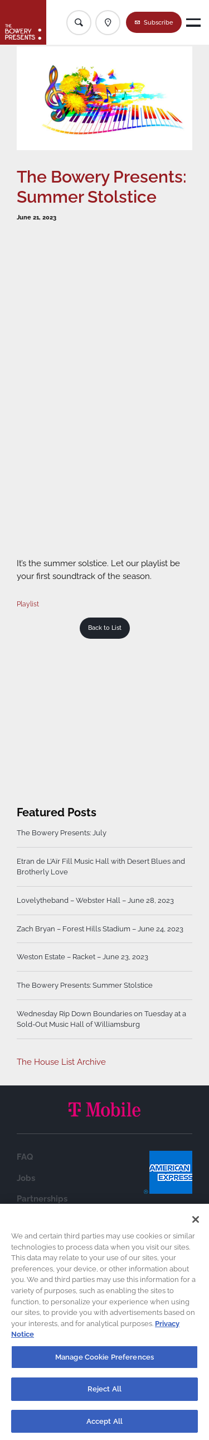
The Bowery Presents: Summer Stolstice (85, 985)
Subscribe (158, 22)
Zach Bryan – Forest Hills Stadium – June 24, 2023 (100, 929)
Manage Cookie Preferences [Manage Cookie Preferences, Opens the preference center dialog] (104, 1359)
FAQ (25, 1157)
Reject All (104, 1392)
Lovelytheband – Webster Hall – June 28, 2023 (95, 900)
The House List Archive (61, 1062)
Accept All (104, 1424)
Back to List (104, 628)
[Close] (195, 1222)
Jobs (26, 1178)
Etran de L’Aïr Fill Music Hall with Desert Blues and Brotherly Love (101, 867)
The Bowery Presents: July (61, 833)
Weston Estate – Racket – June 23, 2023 (82, 957)
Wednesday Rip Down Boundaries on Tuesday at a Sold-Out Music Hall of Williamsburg (101, 1019)
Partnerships (42, 1199)
